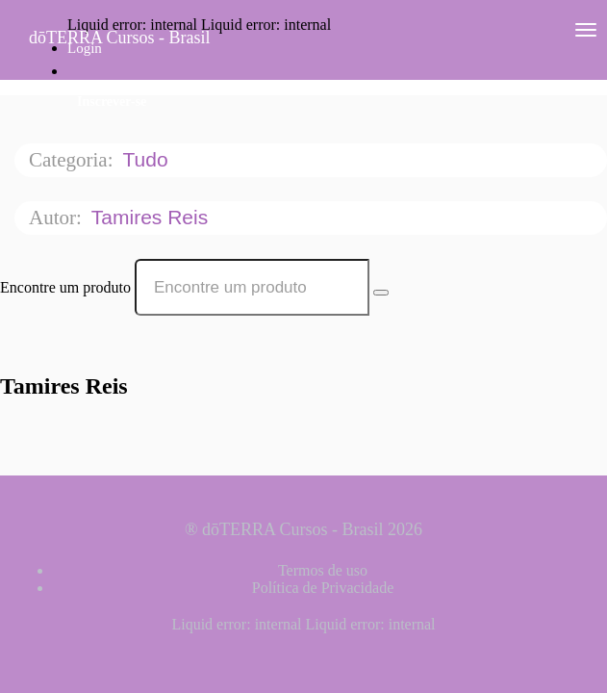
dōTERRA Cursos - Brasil (120, 37)
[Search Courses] (381, 292)
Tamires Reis (152, 217)
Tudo (147, 159)
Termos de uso (322, 570)
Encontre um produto (65, 287)
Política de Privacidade (323, 587)
